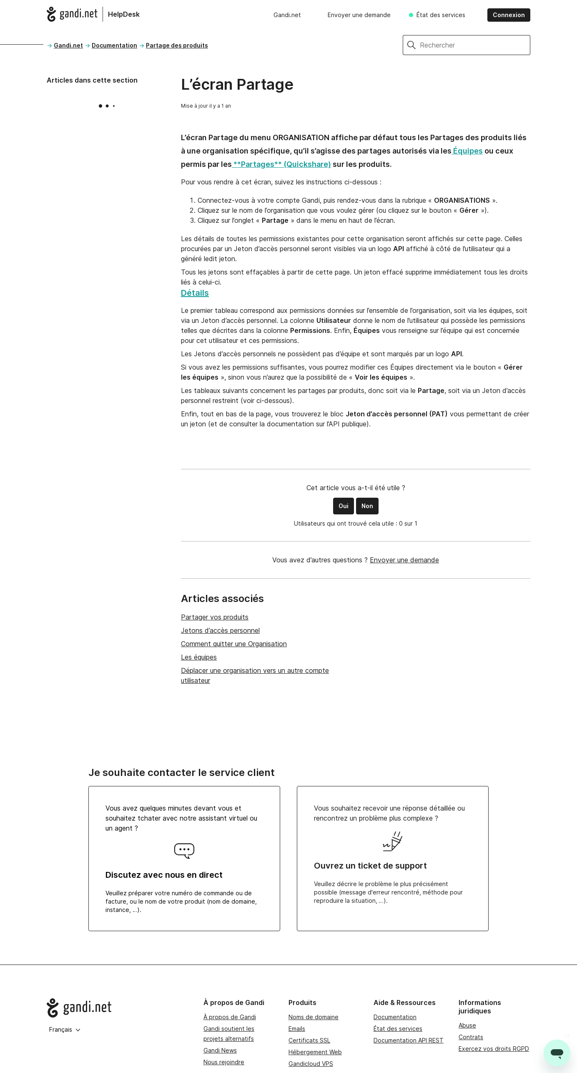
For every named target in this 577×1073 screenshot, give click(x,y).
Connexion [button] (509, 14)
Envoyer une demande (359, 14)
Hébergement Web (315, 1051)
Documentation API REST (409, 1040)
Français (64, 1029)
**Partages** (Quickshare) (281, 164)
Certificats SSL (309, 1040)
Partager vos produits (214, 617)
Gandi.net (287, 14)
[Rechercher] (475, 45)
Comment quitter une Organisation (234, 644)
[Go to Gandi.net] (118, 1008)
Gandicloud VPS (310, 1063)
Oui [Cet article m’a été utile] (344, 505)
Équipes (467, 150)
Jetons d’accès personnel (220, 630)
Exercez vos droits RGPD (494, 1048)
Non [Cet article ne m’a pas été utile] (367, 505)
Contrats (471, 1036)
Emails (296, 1028)
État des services (440, 14)
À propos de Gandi (229, 1016)
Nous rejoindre (223, 1061)
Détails (195, 293)
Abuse (467, 1025)
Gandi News (220, 1050)
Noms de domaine (313, 1016)
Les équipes (199, 657)
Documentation (114, 45)
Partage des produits (177, 45)
